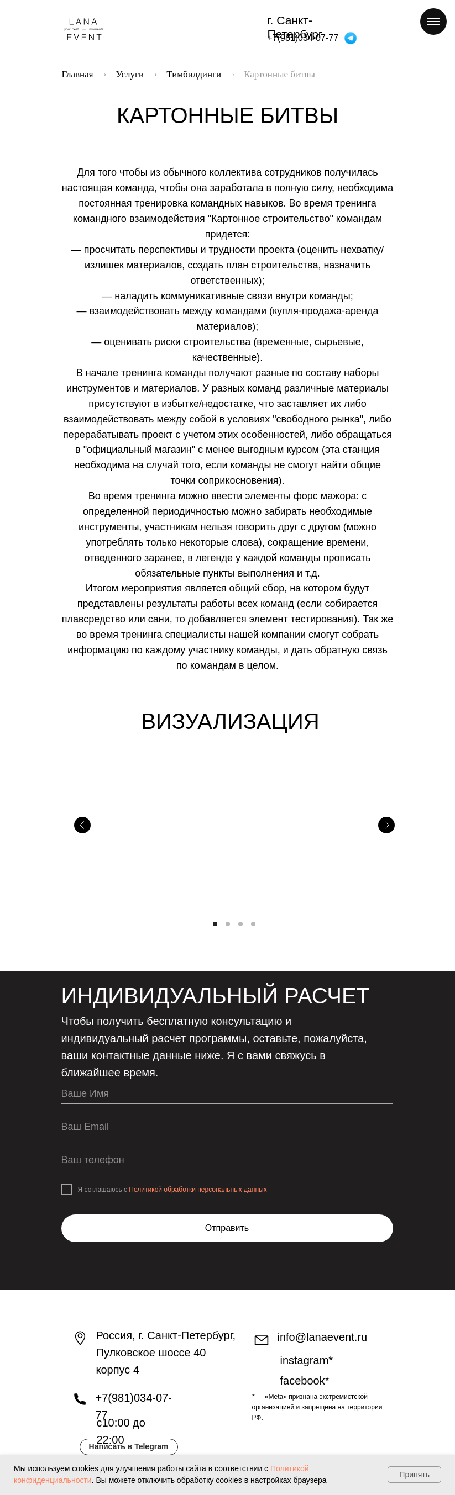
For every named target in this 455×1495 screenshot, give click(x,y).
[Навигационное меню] (433, 21)
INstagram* (306, 1360)
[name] (227, 1094)
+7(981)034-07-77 (303, 38)
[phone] (227, 1160)
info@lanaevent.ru (323, 1337)
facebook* (305, 1381)
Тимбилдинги (193, 74)
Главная (77, 74)
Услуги (130, 74)
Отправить (227, 1228)
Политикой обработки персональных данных (197, 1189)
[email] (227, 1127)
